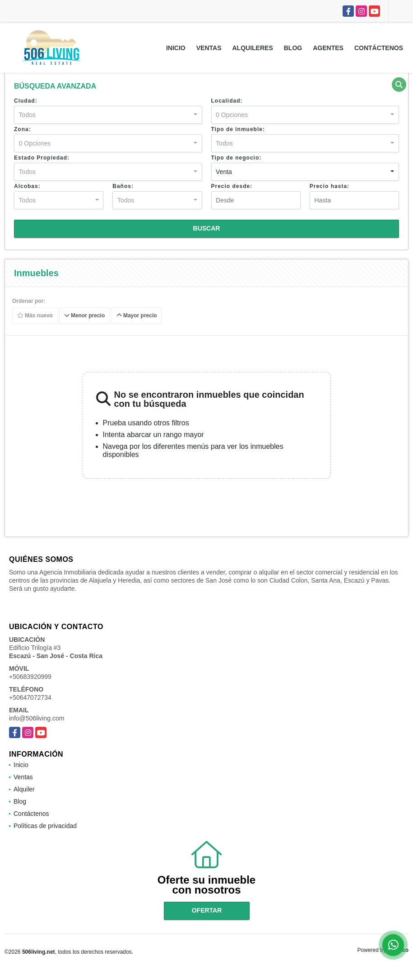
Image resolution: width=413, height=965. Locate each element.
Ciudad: (25, 101)
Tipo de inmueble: (238, 129)
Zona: (22, 129)
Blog (293, 48)
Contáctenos (378, 48)
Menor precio (84, 316)
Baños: (123, 186)
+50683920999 (30, 676)
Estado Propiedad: (42, 158)
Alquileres (252, 48)
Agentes (328, 48)
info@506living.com (36, 718)
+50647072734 (30, 697)
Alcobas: (27, 186)
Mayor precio (136, 316)
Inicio (176, 48)
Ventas (209, 48)
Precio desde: (232, 186)
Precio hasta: (329, 186)
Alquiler (24, 789)
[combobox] (108, 115)
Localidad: (227, 101)
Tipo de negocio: (236, 158)
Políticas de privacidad (45, 825)
